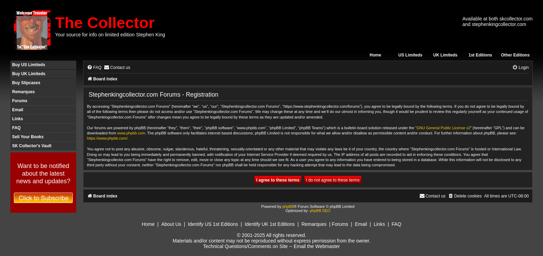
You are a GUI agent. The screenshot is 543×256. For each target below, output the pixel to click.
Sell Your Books (28, 136)
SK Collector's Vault (32, 145)
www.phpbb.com (131, 133)
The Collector (105, 23)
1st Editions (480, 55)
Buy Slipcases (26, 82)
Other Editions (515, 55)
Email (17, 109)
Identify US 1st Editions (213, 224)
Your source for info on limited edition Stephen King (110, 34)
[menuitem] (94, 67)
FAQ (16, 127)
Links (17, 118)
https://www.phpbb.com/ (107, 138)
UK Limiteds (445, 55)
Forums (19, 100)
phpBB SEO (320, 211)
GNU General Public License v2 (443, 128)
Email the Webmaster (317, 246)
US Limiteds (410, 55)
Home (375, 55)
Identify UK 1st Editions (269, 224)
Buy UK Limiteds (28, 73)
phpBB (288, 206)
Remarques (23, 91)
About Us (171, 224)
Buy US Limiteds (28, 64)
